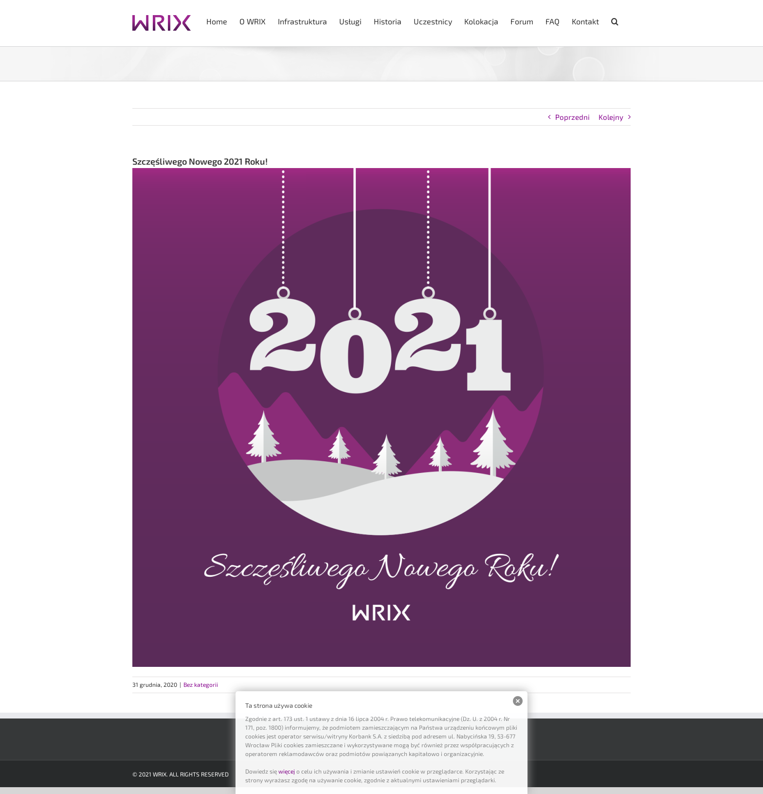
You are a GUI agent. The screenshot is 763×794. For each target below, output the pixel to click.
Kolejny (611, 117)
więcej (286, 771)
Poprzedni (572, 117)
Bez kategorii (200, 684)
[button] (614, 20)
